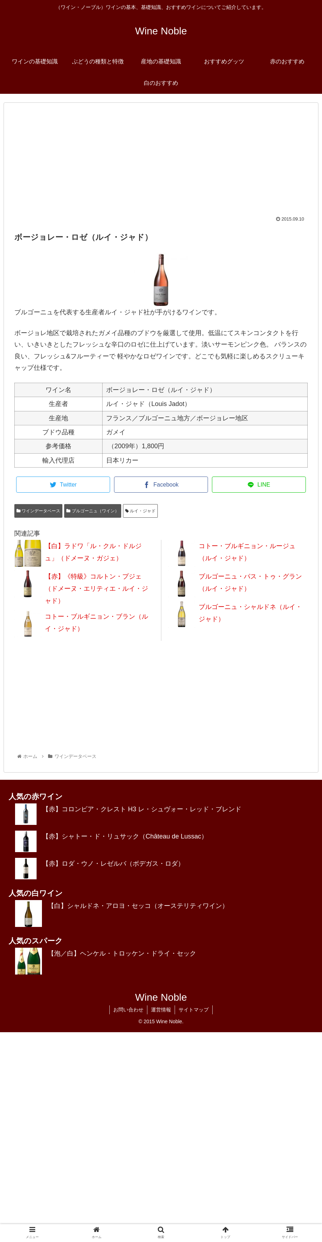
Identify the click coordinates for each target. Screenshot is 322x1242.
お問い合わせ (128, 1010)
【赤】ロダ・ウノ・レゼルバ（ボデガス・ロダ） (113, 863)
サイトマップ (194, 1010)
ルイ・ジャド (140, 510)
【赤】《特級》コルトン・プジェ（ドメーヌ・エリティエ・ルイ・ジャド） (96, 588)
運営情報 (161, 1010)
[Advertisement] (161, 163)
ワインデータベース (38, 510)
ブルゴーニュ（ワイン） (92, 510)
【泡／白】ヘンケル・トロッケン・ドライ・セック (122, 953)
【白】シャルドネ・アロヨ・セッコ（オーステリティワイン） (138, 905)
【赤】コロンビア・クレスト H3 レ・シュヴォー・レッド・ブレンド (141, 809)
